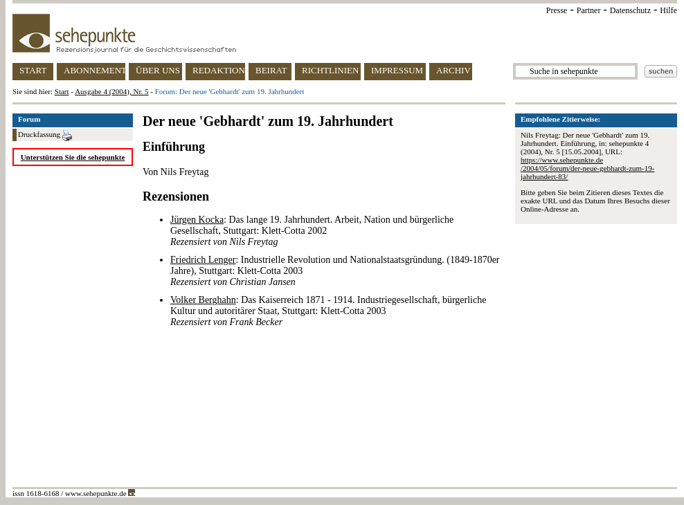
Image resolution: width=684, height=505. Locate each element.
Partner (589, 10)
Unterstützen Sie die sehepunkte (73, 157)
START (32, 70)
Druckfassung (45, 135)
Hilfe (668, 10)
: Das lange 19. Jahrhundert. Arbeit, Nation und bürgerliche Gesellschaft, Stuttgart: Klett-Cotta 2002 (311, 230)
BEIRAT (271, 70)
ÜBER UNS (158, 70)
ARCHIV (453, 70)
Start (62, 91)
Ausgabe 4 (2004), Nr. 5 (111, 91)
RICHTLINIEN (330, 70)
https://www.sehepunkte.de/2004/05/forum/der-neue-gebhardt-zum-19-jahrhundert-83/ (587, 168)
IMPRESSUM (397, 70)
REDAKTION (218, 70)
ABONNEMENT (94, 70)
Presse (557, 10)
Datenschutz (630, 10)
